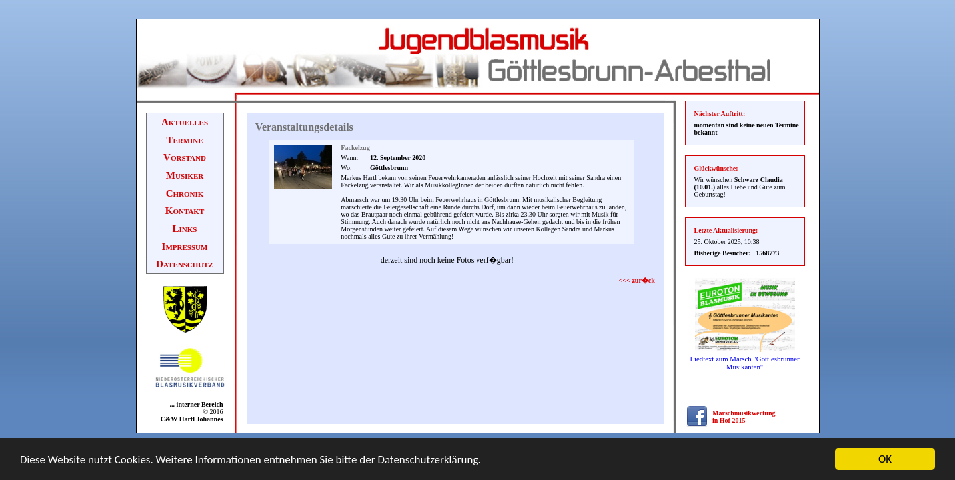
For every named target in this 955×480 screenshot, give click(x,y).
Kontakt (185, 210)
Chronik (185, 193)
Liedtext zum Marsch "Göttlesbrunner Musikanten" (744, 363)
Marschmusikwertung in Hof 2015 (743, 416)
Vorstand (184, 157)
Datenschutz (184, 264)
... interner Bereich (194, 404)
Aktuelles (184, 122)
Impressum (185, 246)
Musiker (184, 175)
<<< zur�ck (637, 280)
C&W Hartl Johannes (192, 419)
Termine (184, 140)
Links (185, 228)
